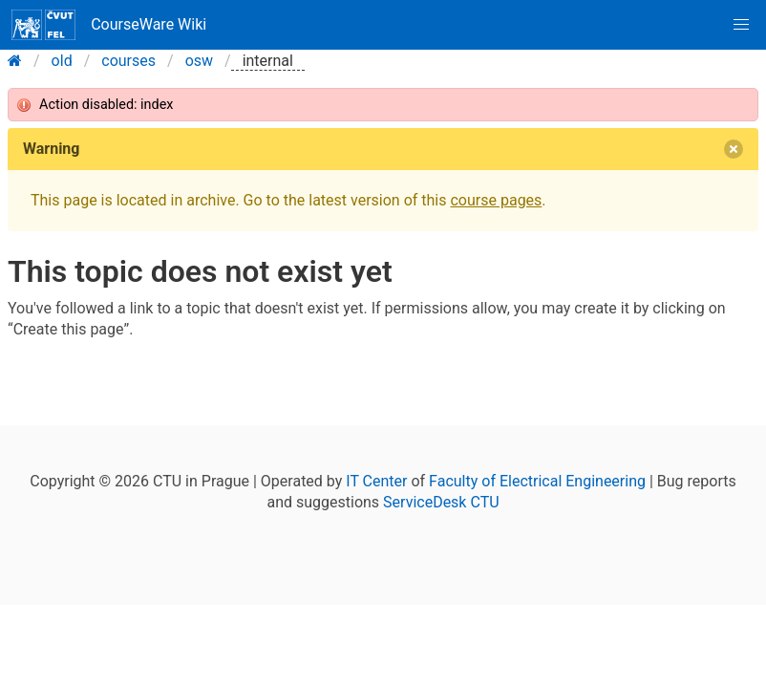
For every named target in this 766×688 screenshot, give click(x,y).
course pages (496, 200)
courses (128, 61)
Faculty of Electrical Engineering (537, 481)
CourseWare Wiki (108, 25)
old (62, 61)
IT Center (376, 481)
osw (199, 61)
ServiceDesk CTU (441, 502)
